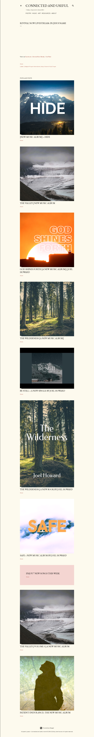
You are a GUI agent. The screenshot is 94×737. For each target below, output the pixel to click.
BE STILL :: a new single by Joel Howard (42, 390)
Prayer (54, 66)
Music (34, 13)
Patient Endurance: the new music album (45, 712)
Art (39, 13)
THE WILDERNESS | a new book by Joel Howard (46, 489)
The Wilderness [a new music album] (42, 338)
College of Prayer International (32, 66)
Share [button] (21, 64)
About (54, 13)
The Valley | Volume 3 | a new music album (44, 646)
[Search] (73, 5)
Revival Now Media (38, 57)
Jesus (42, 66)
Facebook (28, 57)
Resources (46, 13)
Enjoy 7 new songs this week (43, 573)
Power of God (48, 66)
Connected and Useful (47, 5)
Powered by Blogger (47, 728)
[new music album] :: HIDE (35, 136)
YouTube (48, 57)
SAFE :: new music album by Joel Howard (43, 555)
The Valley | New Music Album (37, 203)
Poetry (28, 13)
